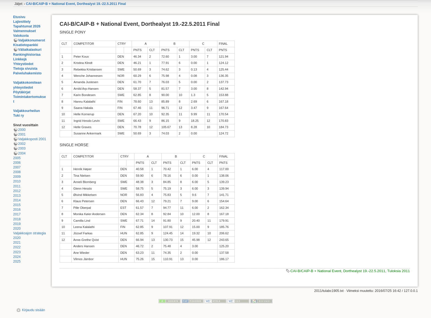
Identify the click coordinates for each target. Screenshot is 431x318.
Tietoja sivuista (25, 69)
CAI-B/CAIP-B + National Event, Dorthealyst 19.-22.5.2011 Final (76, 4)
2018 (17, 219)
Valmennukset (24, 31)
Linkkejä (20, 59)
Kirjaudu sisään (33, 310)
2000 (22, 130)
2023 (17, 252)
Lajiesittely (22, 22)
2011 (17, 186)
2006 (17, 163)
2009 (17, 177)
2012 (17, 191)
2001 (22, 134)
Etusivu (19, 17)
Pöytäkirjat (22, 92)
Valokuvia (21, 36)
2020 (17, 228)
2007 (17, 167)
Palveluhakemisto (27, 73)
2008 (17, 172)
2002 (22, 144)
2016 (17, 210)
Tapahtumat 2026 (26, 26)
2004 (22, 153)
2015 (17, 205)
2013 (17, 196)
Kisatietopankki (25, 45)
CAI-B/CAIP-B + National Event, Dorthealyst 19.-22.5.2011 (337, 271)
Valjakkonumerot (31, 40)
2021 (17, 242)
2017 (17, 214)
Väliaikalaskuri (30, 50)
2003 (22, 148)
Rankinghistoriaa (26, 55)
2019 (17, 224)
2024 (17, 257)
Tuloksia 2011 (398, 271)
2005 (17, 158)
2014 (17, 200)
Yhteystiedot (23, 64)
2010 (17, 181)
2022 (17, 247)
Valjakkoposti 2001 (32, 139)
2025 (17, 261)
